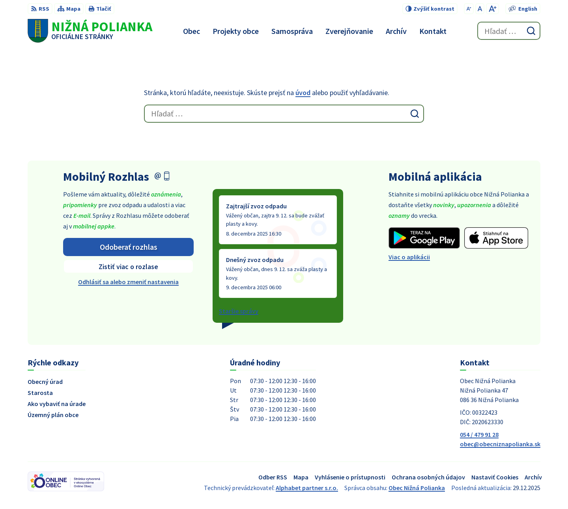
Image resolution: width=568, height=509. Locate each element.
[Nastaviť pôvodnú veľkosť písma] (479, 8)
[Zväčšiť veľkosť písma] (492, 8)
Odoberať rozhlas (128, 247)
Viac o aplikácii (409, 257)
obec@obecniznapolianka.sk (500, 444)
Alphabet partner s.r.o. (307, 488)
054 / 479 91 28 (479, 434)
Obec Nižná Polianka (417, 488)
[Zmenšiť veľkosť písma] (469, 8)
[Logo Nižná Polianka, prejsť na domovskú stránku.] (90, 31)
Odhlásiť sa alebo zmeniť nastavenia (128, 282)
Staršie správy (238, 311)
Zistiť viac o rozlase (128, 266)
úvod (302, 92)
